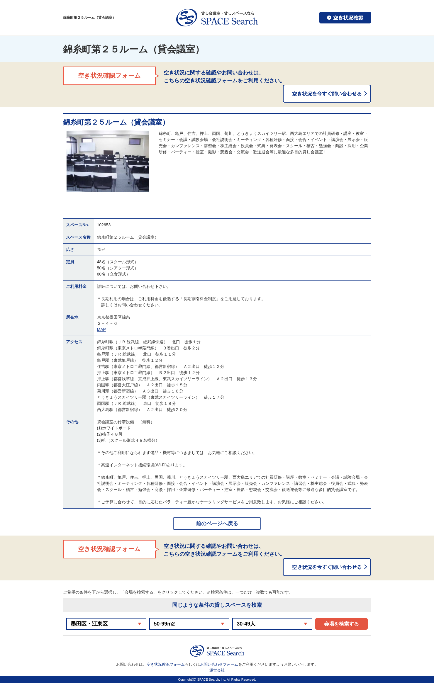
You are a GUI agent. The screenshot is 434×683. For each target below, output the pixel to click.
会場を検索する (341, 624)
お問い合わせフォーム (219, 664)
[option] (107, 161)
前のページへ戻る (217, 523)
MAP (101, 329)
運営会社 (217, 670)
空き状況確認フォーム (166, 664)
